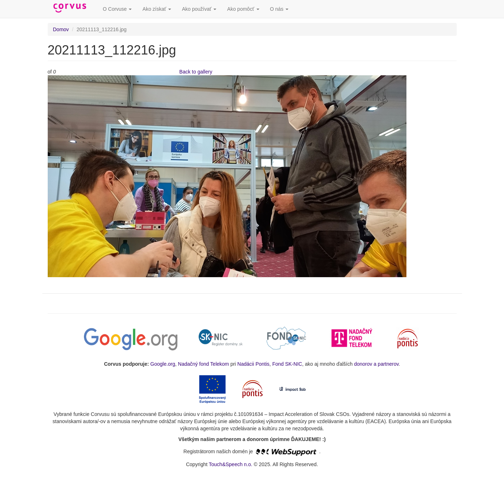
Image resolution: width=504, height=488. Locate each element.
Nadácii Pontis (253, 364)
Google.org (162, 364)
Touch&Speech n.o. (230, 464)
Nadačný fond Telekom (203, 364)
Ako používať (199, 9)
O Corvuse (117, 9)
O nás (279, 9)
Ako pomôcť (243, 9)
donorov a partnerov (376, 364)
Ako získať (156, 9)
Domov (61, 29)
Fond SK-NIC (287, 364)
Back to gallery (195, 72)
